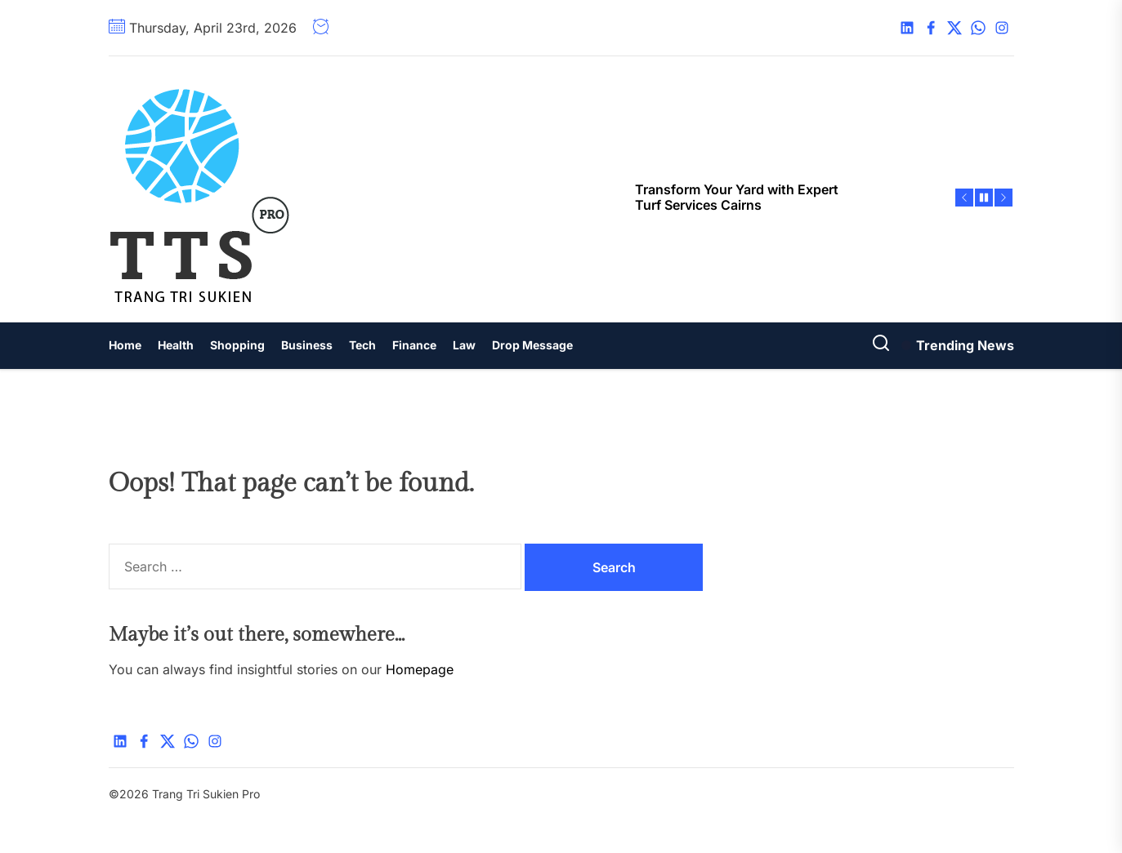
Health (176, 345)
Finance (414, 345)
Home (125, 345)
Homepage (420, 669)
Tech (362, 345)
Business (307, 345)
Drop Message (532, 345)
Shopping (237, 345)
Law (464, 345)
